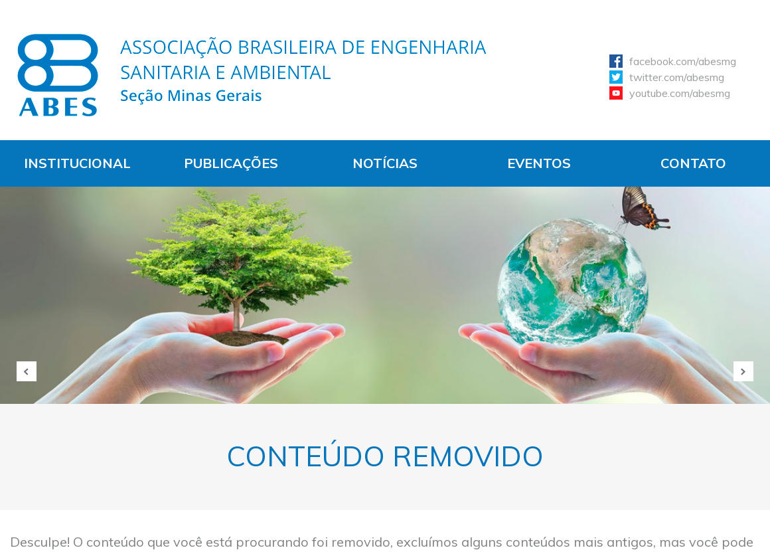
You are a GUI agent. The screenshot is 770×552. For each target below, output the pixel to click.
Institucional (77, 163)
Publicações (231, 163)
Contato (693, 163)
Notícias (385, 163)
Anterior (27, 371)
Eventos (539, 163)
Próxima (743, 371)
